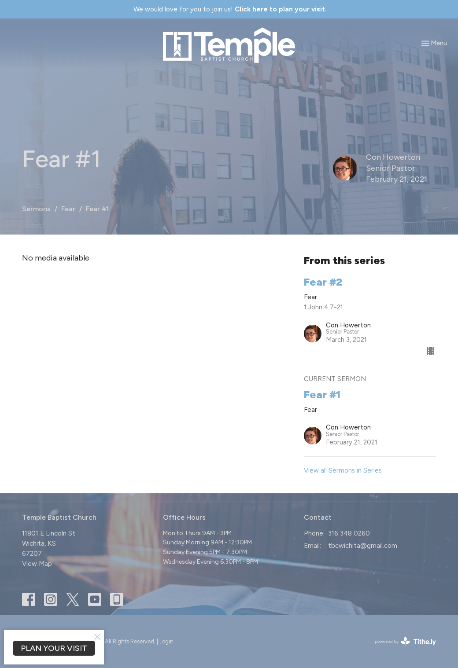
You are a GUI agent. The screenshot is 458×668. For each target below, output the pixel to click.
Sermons (36, 209)
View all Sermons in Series (343, 470)
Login (166, 641)
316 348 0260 (349, 533)
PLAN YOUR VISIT (54, 648)
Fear (68, 209)
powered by (405, 641)
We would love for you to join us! (230, 9)
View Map (37, 564)
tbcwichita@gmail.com (362, 546)
